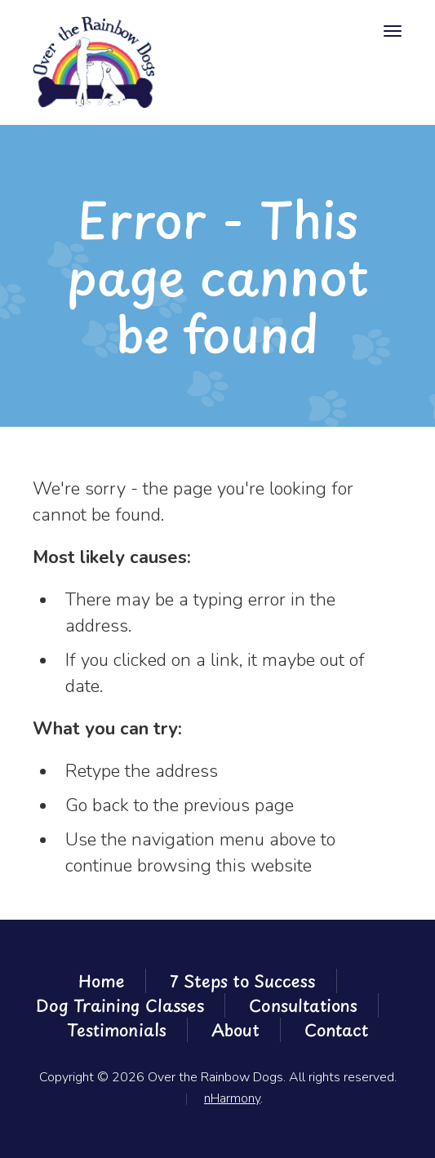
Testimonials (116, 1030)
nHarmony (232, 1098)
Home (101, 981)
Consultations (303, 1005)
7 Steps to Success (243, 981)
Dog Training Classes (120, 1005)
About (235, 1030)
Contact (336, 1030)
